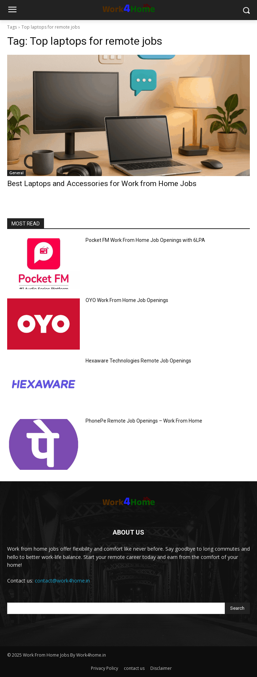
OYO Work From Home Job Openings (127, 300)
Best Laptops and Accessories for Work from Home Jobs (102, 183)
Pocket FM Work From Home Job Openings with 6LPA (145, 240)
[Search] (237, 608)
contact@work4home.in (62, 580)
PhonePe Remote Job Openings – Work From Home (144, 421)
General (16, 172)
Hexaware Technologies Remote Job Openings (138, 361)
